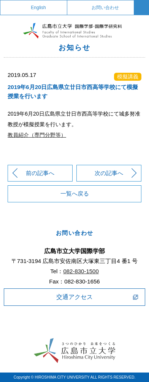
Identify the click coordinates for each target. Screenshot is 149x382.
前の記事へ (40, 173)
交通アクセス (74, 297)
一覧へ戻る (74, 193)
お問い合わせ (105, 7)
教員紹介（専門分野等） (37, 135)
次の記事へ (109, 173)
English (38, 7)
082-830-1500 (80, 271)
